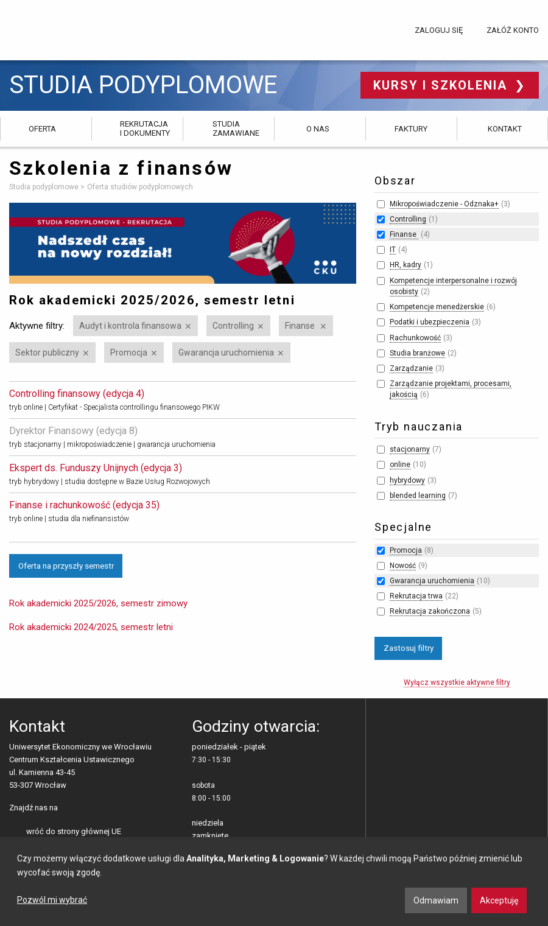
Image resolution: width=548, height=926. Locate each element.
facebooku (70, 808)
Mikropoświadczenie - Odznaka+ (444, 204)
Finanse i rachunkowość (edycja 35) (84, 505)
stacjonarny (410, 449)
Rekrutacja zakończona (430, 611)
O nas (317, 128)
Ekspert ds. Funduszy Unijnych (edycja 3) (95, 468)
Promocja (128, 352)
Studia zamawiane (236, 128)
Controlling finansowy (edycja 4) (76, 393)
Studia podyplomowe (143, 85)
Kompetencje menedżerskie (437, 307)
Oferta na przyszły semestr (66, 565)
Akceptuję (499, 900)
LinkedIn (89, 808)
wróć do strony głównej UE (73, 831)
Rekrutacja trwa (416, 596)
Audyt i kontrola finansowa (130, 326)
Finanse (301, 326)
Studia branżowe (417, 353)
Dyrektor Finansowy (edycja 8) (73, 431)
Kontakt (505, 128)
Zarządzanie (411, 368)
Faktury (411, 128)
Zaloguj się (439, 30)
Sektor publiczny (47, 352)
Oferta (42, 128)
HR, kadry (405, 265)
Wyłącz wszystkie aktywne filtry (457, 682)
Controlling (233, 326)
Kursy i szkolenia (442, 85)
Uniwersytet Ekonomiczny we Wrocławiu (69, 28)
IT (393, 249)
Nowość (403, 565)
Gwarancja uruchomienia (226, 352)
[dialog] (274, 881)
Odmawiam (435, 900)
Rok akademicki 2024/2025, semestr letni (91, 627)
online (400, 464)
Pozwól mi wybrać (52, 900)
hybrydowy (407, 480)
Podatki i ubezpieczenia (429, 322)
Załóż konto (513, 30)
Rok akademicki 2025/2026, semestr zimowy (98, 603)
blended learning (418, 495)
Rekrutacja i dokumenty (145, 128)
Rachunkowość (415, 338)
